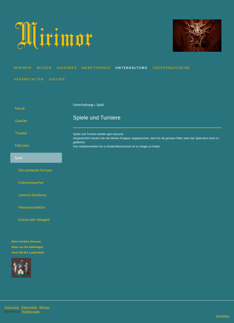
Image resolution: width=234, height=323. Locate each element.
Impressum (12, 307)
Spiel (18, 157)
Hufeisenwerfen (30, 182)
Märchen (22, 145)
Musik (20, 108)
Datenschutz (29, 307)
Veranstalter (29, 79)
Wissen (44, 68)
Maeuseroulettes (31, 207)
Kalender (67, 68)
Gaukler (21, 120)
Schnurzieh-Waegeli (33, 219)
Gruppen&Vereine (171, 68)
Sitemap (44, 307)
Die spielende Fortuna (35, 170)
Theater (21, 133)
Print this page (31, 311)
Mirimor (23, 68)
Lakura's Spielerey (32, 195)
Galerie (57, 79)
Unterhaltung (131, 68)
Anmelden (222, 316)
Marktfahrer (96, 68)
